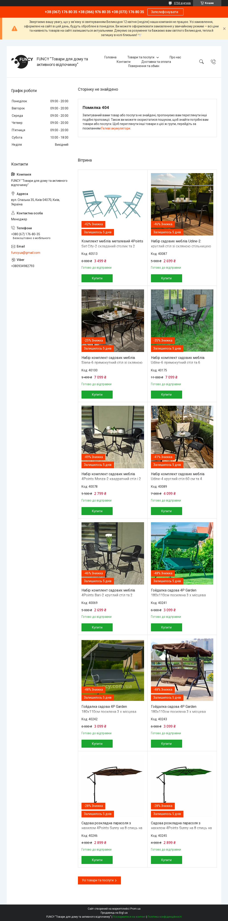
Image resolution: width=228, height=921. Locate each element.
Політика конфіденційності (165, 916)
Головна (110, 57)
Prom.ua (135, 908)
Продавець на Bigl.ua (114, 912)
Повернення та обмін (143, 66)
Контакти (123, 61)
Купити (97, 278)
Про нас (175, 57)
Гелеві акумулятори (115, 128)
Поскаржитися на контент (129, 916)
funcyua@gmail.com (25, 252)
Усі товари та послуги (98, 880)
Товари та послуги (140, 57)
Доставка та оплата (156, 61)
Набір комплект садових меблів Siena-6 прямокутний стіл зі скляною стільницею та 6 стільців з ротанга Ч (111, 363)
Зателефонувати (165, 12)
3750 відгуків (182, 3)
